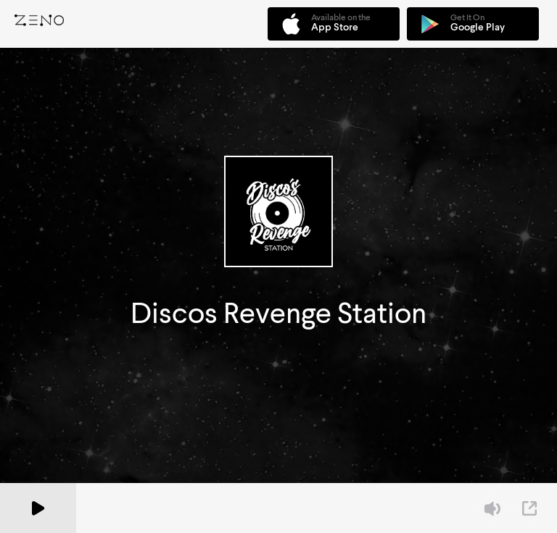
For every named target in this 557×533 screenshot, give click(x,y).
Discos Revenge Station (278, 313)
